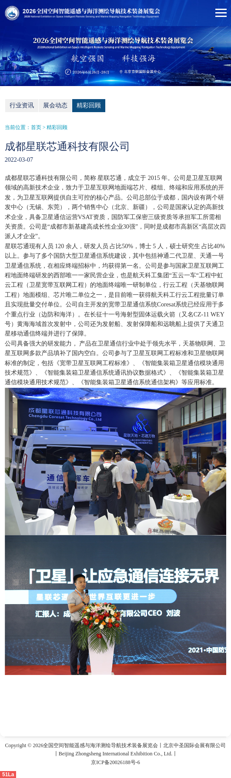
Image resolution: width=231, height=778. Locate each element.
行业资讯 (22, 105)
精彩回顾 (89, 105)
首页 (36, 127)
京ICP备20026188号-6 (115, 762)
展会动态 (55, 105)
